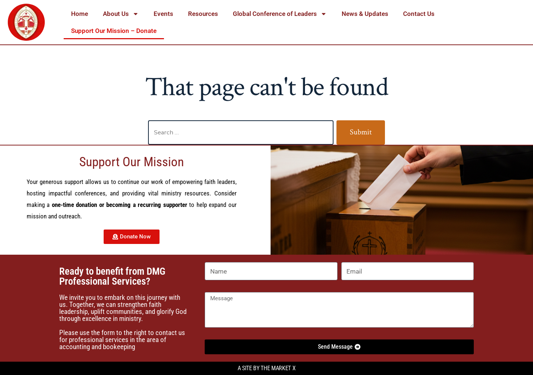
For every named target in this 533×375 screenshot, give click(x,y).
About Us (121, 14)
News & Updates (365, 13)
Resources (203, 13)
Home (79, 13)
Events (163, 13)
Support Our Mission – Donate (114, 30)
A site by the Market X (267, 368)
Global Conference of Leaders (280, 14)
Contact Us (419, 13)
